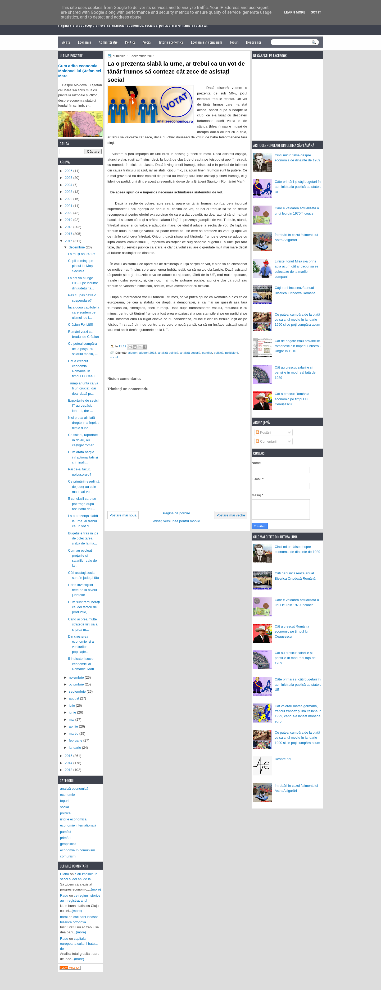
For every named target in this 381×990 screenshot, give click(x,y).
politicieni (231, 352)
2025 (69, 178)
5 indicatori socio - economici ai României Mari (82, 664)
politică (218, 352)
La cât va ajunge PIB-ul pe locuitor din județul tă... (83, 283)
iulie (72, 705)
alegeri (133, 352)
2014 (69, 763)
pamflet (207, 352)
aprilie (74, 726)
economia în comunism (77, 850)
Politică (130, 42)
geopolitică (68, 844)
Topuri (234, 42)
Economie (84, 42)
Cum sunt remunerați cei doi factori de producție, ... (84, 607)
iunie (73, 712)
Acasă (66, 42)
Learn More (294, 12)
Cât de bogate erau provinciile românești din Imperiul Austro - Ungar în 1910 (298, 346)
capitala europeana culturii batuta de (79, 944)
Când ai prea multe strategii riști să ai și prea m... (83, 624)
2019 (69, 220)
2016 (69, 241)
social (114, 357)
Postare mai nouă (123, 515)
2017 (69, 234)
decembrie (77, 247)
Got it (316, 12)
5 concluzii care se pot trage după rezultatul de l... (82, 504)
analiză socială (190, 352)
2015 (69, 756)
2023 (69, 192)
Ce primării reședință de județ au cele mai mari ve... (83, 486)
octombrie (77, 684)
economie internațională (78, 825)
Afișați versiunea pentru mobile (176, 521)
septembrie (78, 691)
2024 (69, 185)
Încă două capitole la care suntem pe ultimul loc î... (83, 312)
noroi (64, 917)
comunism (68, 856)
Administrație (108, 42)
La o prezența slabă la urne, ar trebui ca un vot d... (83, 521)
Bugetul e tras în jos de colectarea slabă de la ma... (83, 538)
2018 (69, 227)
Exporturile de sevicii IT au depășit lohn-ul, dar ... (83, 405)
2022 (69, 199)
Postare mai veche (230, 515)
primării (65, 838)
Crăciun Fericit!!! (80, 324)
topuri (64, 801)
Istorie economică (171, 42)
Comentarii (266, 441)
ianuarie (75, 748)
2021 (69, 206)
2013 (69, 770)
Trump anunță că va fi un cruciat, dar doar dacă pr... (83, 388)
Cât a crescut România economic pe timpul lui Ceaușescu (292, 399)
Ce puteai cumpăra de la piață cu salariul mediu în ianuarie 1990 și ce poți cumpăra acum (297, 319)
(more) (96, 889)
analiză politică (168, 352)
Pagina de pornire (176, 513)
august (74, 698)
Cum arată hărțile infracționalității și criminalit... (83, 457)
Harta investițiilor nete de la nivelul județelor (83, 590)
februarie (76, 740)
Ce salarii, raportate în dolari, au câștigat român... (83, 440)
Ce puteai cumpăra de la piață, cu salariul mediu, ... (83, 349)
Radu (64, 895)
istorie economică (73, 819)
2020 (69, 213)
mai (72, 719)
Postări (263, 432)
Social (147, 42)
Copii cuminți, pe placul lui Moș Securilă (80, 266)
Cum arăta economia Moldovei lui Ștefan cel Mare (79, 70)
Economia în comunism (206, 42)
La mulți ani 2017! (81, 254)
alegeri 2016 (147, 352)
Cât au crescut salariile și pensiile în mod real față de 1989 (295, 372)
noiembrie (77, 677)
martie (74, 733)
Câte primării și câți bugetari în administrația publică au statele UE (298, 187)
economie (67, 795)
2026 (69, 171)
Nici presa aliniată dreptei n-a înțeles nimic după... (83, 423)
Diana (64, 874)
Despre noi (253, 42)
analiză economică (74, 789)
